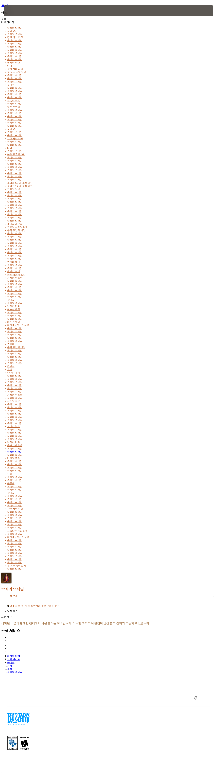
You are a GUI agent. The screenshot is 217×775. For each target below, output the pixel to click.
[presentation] (15, 10)
